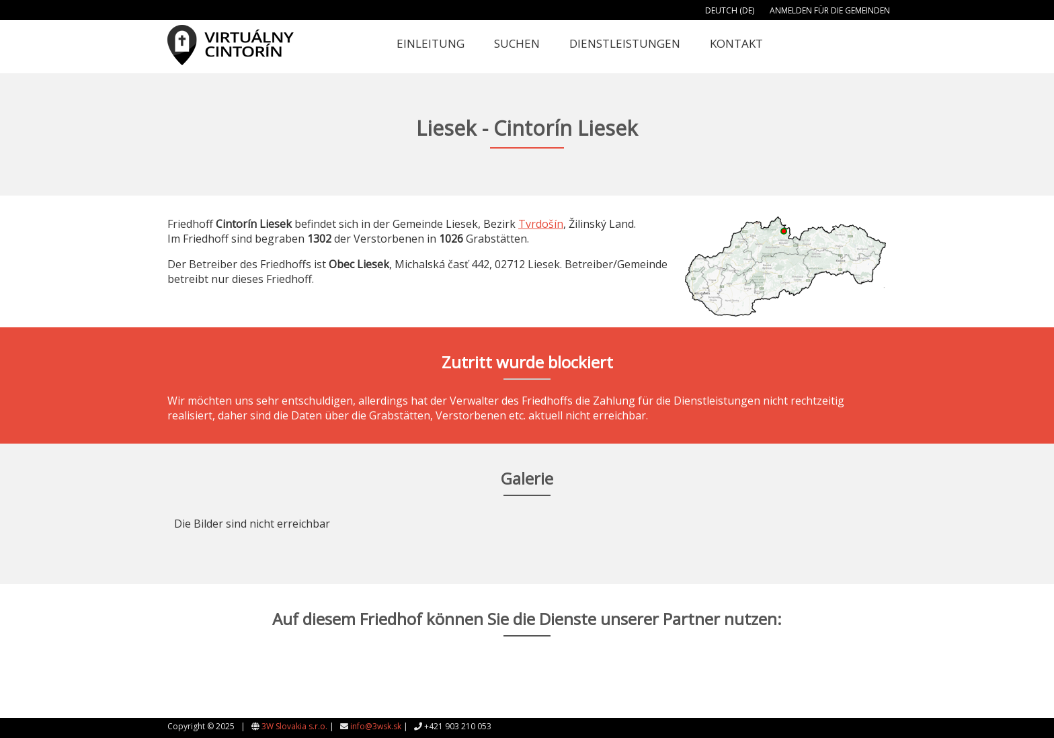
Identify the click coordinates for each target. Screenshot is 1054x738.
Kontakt (736, 43)
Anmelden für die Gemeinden (830, 10)
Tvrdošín (540, 223)
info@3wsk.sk (375, 726)
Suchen (517, 43)
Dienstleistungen (624, 43)
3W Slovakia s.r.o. (294, 726)
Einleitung (430, 43)
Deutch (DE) (729, 10)
